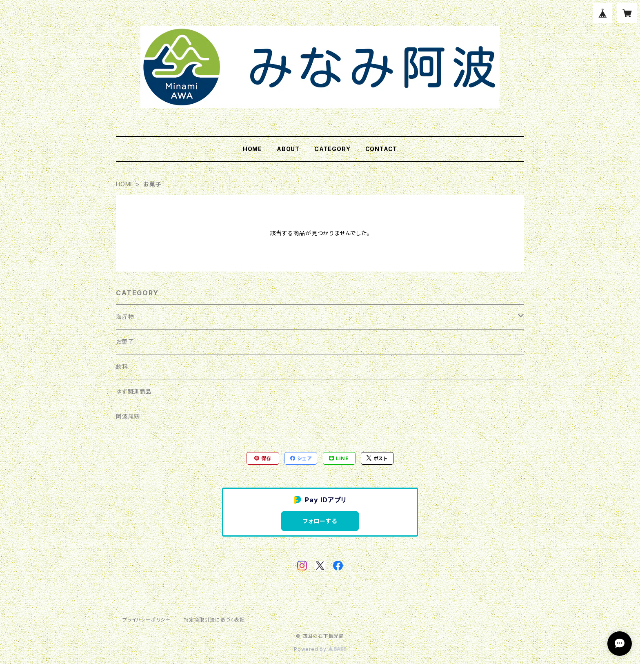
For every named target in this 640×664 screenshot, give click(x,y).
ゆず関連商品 (133, 391)
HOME (252, 148)
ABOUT (288, 148)
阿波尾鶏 (128, 416)
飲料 (122, 366)
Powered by (320, 649)
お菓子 (124, 341)
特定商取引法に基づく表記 (214, 620)
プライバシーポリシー (146, 620)
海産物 (125, 316)
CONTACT (381, 148)
